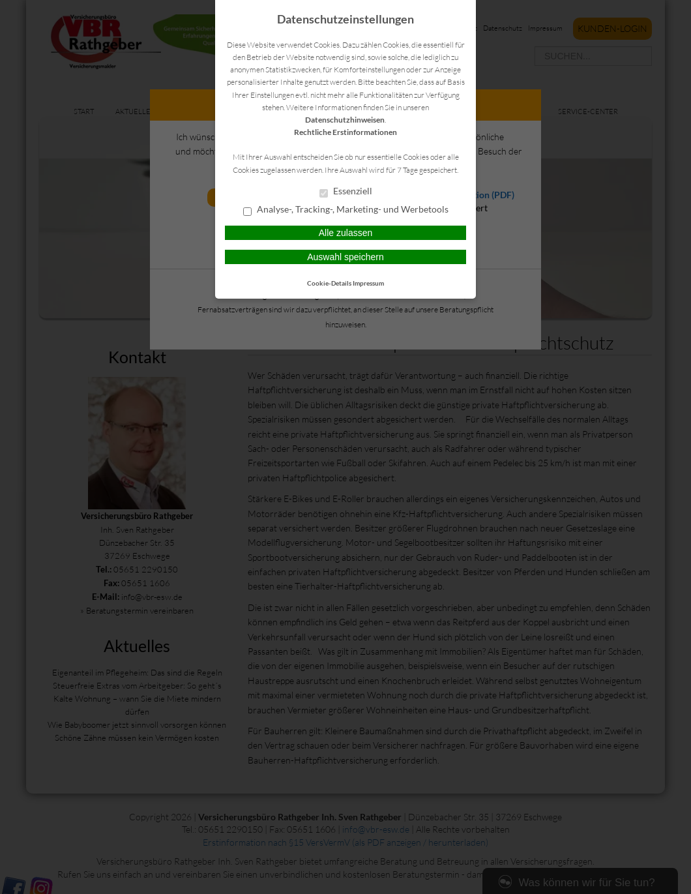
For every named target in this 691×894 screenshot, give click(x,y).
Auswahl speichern (345, 257)
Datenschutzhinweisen (345, 120)
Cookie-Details (329, 283)
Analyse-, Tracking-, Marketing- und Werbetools (345, 210)
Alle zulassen (346, 233)
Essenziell (345, 192)
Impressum (368, 283)
